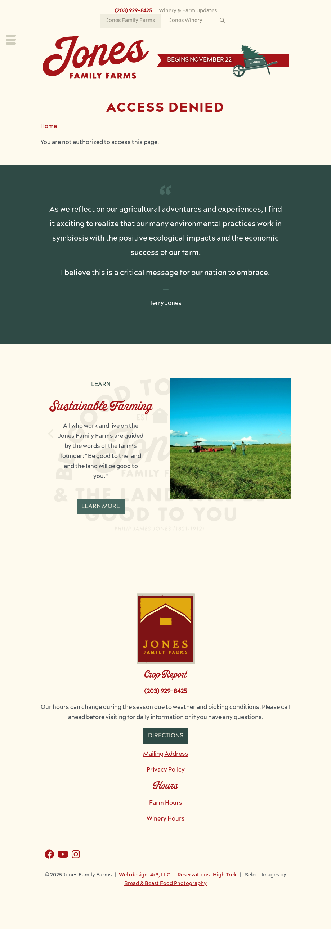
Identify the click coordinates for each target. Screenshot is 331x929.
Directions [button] (165, 736)
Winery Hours (166, 819)
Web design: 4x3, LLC (144, 875)
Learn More (100, 507)
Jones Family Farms (130, 20)
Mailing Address (165, 754)
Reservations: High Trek (207, 875)
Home (48, 127)
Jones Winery (185, 20)
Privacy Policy (166, 770)
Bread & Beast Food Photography (165, 884)
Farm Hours (165, 803)
